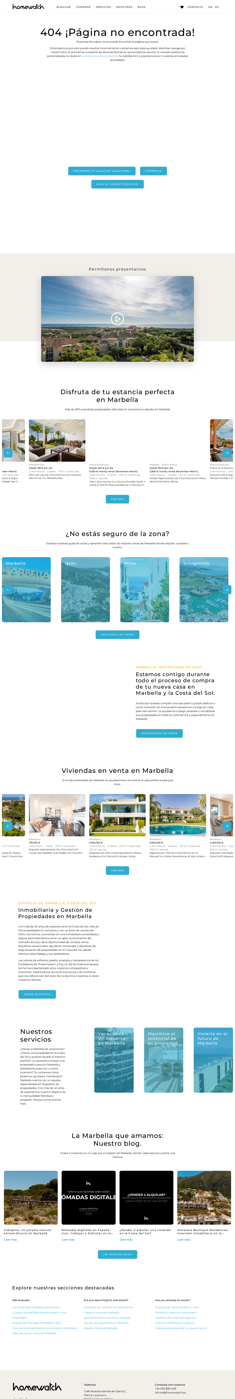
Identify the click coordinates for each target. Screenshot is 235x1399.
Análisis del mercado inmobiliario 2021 (36, 1322)
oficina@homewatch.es (170, 1392)
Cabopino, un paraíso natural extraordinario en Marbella (27, 1232)
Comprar (83, 7)
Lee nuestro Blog (117, 1254)
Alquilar (63, 7)
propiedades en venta (159, 733)
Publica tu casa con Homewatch (176, 1312)
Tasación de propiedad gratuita (175, 1317)
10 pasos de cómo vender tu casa (176, 1307)
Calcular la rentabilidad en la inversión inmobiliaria (44, 1328)
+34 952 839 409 (165, 1388)
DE (217, 7)
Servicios (103, 7)
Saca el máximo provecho (117, 184)
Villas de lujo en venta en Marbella (34, 1333)
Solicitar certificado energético (175, 1322)
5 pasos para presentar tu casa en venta (181, 1328)
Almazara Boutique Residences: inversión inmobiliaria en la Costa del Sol (203, 1233)
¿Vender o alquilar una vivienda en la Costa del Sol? (145, 1232)
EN (210, 7)
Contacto (191, 7)
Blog (142, 7)
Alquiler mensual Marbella (100, 1328)
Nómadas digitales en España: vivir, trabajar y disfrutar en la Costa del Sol (86, 1233)
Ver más (117, 499)
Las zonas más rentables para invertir (36, 1307)
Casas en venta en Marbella (101, 1312)
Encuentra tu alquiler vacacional (101, 171)
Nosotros (124, 7)
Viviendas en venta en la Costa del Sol (108, 1307)
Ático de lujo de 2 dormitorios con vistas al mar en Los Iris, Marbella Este (55, 476)
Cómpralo (153, 171)
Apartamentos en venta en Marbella (107, 1317)
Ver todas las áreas (117, 634)
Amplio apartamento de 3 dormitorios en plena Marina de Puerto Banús (178, 480)
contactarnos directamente (100, 56)
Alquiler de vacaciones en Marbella (106, 1322)
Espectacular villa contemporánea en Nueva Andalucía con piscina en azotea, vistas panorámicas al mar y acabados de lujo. (115, 856)
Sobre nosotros (37, 994)
